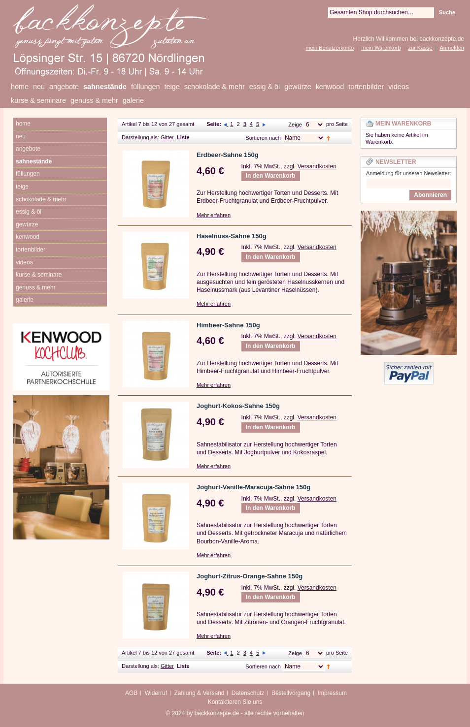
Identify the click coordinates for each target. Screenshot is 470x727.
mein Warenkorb (381, 48)
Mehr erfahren (214, 215)
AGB (131, 693)
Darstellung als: (140, 137)
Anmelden (451, 48)
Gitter (167, 137)
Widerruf (156, 693)
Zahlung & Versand (199, 693)
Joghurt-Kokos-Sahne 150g (238, 406)
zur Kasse (420, 48)
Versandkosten (317, 166)
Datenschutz (248, 693)
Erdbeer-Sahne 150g (228, 154)
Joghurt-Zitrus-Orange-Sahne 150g (249, 576)
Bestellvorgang (290, 693)
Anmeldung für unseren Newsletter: (408, 173)
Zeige (295, 124)
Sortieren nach (263, 138)
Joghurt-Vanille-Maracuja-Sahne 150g (253, 487)
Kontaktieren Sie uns (235, 701)
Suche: (322, 12)
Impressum (332, 693)
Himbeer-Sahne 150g (228, 325)
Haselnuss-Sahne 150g (232, 236)
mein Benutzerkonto (329, 48)
